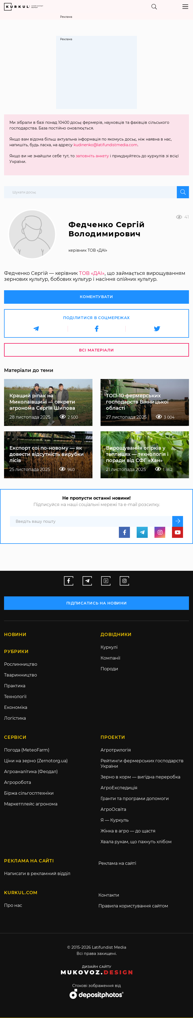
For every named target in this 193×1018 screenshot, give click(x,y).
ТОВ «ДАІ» (92, 273)
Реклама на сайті (117, 863)
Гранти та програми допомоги (135, 798)
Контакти (108, 895)
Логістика (15, 718)
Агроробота (17, 782)
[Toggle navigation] (185, 6)
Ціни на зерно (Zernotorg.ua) (36, 761)
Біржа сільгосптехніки (29, 793)
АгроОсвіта (113, 809)
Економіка (15, 707)
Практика (14, 685)
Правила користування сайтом (133, 906)
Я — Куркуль (115, 820)
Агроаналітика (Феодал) (31, 771)
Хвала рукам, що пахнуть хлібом (136, 842)
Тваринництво (20, 675)
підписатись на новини (96, 603)
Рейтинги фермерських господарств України (142, 764)
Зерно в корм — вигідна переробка (140, 777)
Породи (109, 668)
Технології (15, 696)
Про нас (13, 905)
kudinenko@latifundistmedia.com (105, 144)
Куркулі (109, 647)
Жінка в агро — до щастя (128, 831)
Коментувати (96, 296)
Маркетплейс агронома (30, 804)
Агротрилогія (116, 750)
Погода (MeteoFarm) (26, 750)
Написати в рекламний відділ (37, 873)
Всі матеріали (96, 350)
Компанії (110, 658)
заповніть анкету (92, 155)
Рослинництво (20, 664)
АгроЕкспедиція (119, 788)
